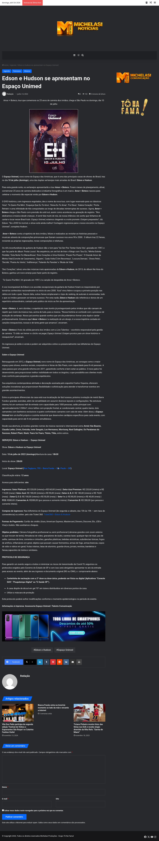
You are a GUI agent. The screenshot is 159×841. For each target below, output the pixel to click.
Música (27, 71)
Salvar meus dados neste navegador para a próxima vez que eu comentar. (33, 811)
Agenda (13, 65)
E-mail (5, 799)
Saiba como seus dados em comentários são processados (61, 823)
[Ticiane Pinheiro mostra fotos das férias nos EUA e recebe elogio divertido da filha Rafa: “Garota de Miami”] (89, 713)
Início (5, 65)
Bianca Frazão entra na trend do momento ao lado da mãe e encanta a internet (53, 707)
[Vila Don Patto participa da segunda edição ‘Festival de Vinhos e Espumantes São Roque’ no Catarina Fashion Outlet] (18, 713)
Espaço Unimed (65, 650)
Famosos (17, 71)
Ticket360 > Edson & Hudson (57, 514)
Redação (10, 94)
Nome (5, 787)
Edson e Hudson (43, 650)
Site (57, 799)
